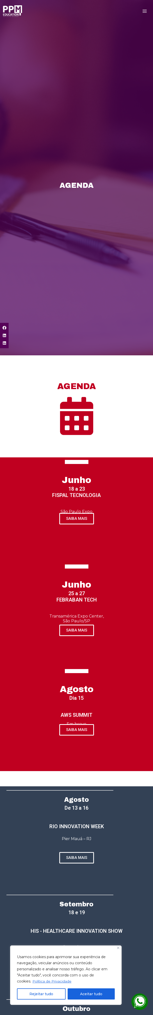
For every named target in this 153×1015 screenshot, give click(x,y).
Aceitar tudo (91, 994)
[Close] (118, 948)
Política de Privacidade (52, 981)
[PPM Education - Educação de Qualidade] (13, 11)
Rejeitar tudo (41, 994)
